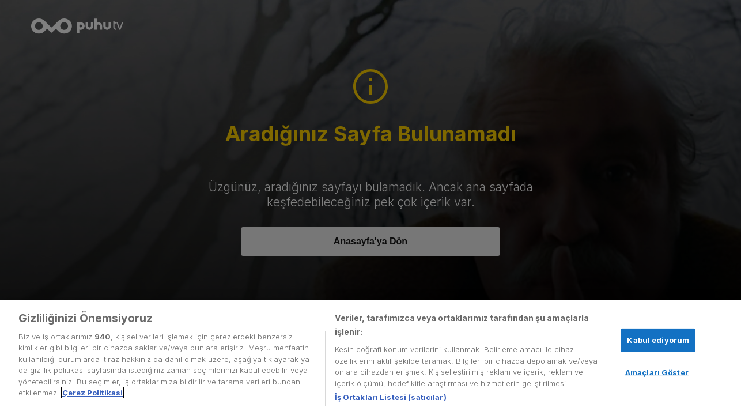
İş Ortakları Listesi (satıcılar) (391, 397)
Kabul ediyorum (658, 340)
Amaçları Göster (657, 372)
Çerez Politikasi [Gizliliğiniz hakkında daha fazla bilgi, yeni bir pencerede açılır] (92, 392)
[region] (370, 357)
